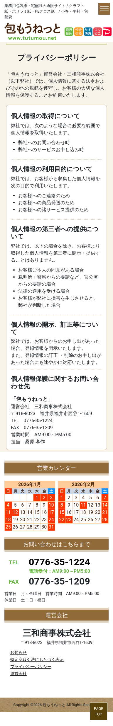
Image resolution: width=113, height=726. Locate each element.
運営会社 (18, 673)
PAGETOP (98, 711)
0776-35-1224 (59, 561)
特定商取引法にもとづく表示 (37, 659)
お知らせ (18, 652)
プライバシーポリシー (30, 666)
